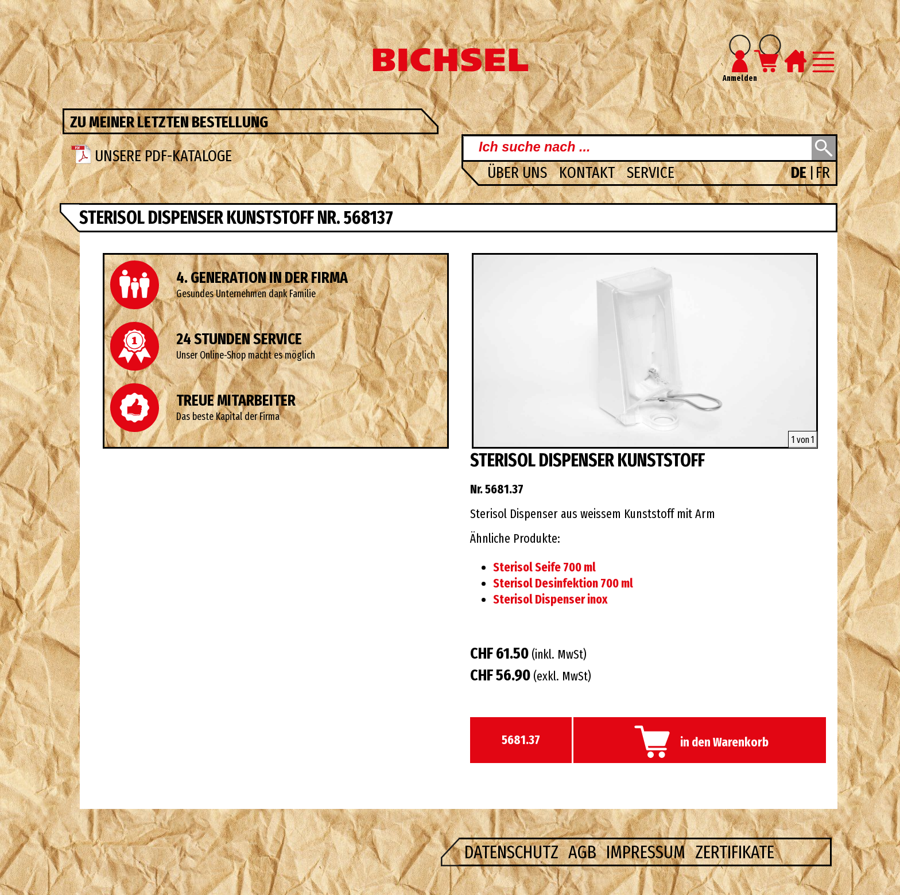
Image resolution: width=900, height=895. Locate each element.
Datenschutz (513, 852)
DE (800, 172)
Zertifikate (734, 852)
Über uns (518, 172)
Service (650, 172)
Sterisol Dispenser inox (550, 599)
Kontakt (588, 172)
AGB (584, 852)
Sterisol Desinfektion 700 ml (563, 583)
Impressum (647, 852)
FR (823, 172)
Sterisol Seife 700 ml (544, 567)
